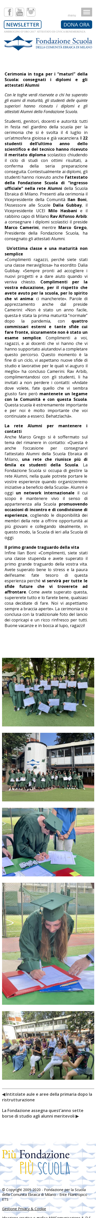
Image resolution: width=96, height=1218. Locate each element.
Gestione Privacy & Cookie (24, 1208)
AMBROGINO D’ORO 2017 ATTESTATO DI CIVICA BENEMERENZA (44, 31)
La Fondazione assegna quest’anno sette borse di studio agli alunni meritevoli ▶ (42, 1113)
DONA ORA (76, 24)
